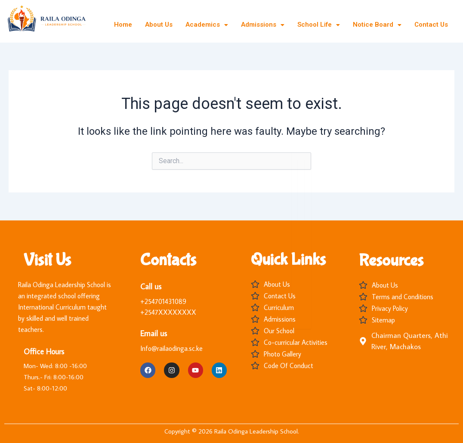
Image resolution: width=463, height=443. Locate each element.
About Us (159, 24)
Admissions (262, 24)
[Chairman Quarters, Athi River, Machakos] (363, 341)
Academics (206, 24)
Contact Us (431, 24)
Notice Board (377, 24)
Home (123, 24)
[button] (207, 24)
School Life (318, 24)
